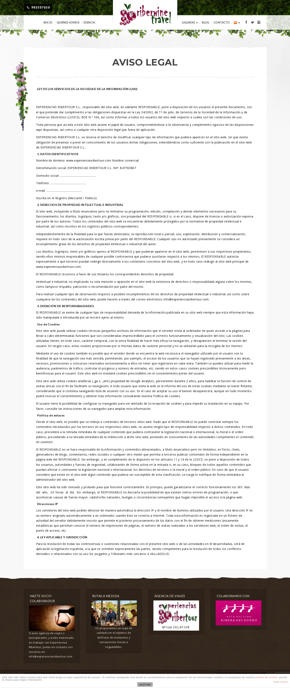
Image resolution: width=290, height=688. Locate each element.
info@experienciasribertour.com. (186, 299)
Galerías (190, 22)
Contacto (222, 22)
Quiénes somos (68, 22)
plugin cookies (281, 682)
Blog (205, 22)
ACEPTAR (145, 684)
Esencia (89, 22)
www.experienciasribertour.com (88, 160)
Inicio (48, 22)
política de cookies (267, 677)
